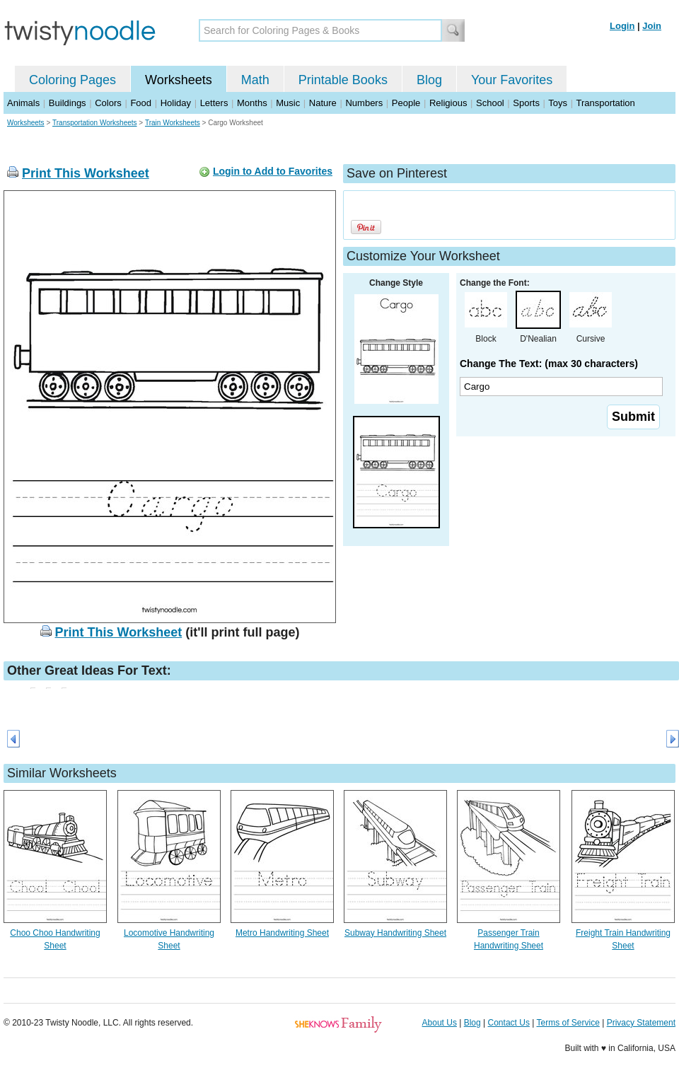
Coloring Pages (72, 80)
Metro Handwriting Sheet (282, 933)
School (490, 103)
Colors (108, 103)
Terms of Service (567, 1023)
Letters (214, 103)
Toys (557, 103)
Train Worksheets (172, 123)
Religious (448, 103)
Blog (429, 80)
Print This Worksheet (85, 173)
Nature (323, 103)
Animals (23, 103)
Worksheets (178, 80)
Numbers (364, 103)
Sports (526, 103)
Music (288, 103)
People (406, 103)
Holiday (176, 103)
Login (622, 26)
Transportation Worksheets (94, 123)
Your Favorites (511, 80)
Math (255, 80)
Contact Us (509, 1023)
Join (651, 26)
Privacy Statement (641, 1023)
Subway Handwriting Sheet (395, 933)
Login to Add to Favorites (272, 171)
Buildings (67, 103)
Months (252, 103)
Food (140, 103)
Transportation (605, 103)
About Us (439, 1023)
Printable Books (343, 80)
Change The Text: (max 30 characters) (549, 363)
